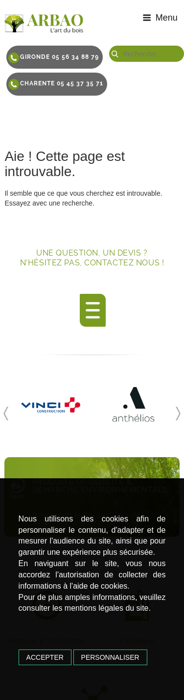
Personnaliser (110, 657)
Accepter (45, 657)
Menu (160, 18)
